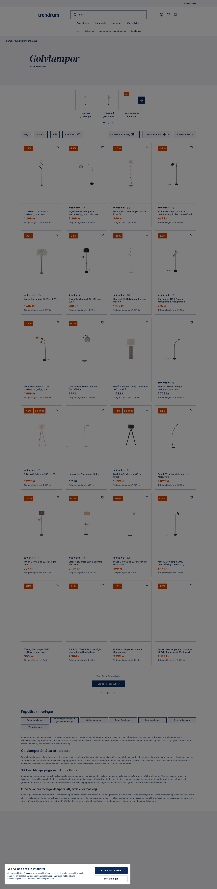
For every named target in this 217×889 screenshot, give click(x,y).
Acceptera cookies (111, 870)
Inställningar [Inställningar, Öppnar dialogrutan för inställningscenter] (111, 879)
